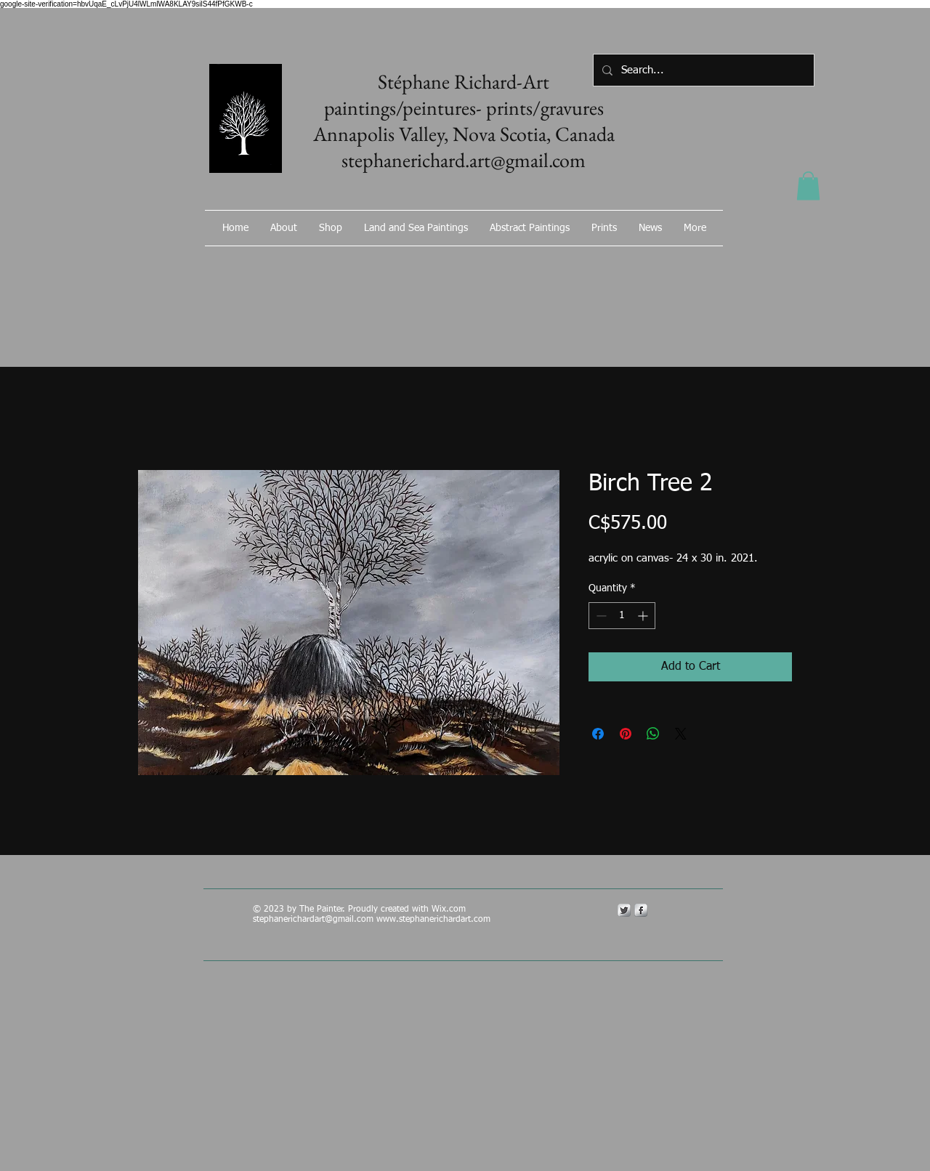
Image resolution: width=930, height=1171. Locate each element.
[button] (808, 185)
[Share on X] (681, 733)
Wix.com (450, 909)
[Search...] (702, 70)
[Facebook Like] (643, 266)
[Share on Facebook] (598, 733)
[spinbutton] (622, 615)
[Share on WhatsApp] (653, 733)
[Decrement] (600, 615)
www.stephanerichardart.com (433, 919)
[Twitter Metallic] (624, 910)
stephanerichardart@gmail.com (313, 919)
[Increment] (644, 615)
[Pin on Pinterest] (625, 733)
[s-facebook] (640, 910)
